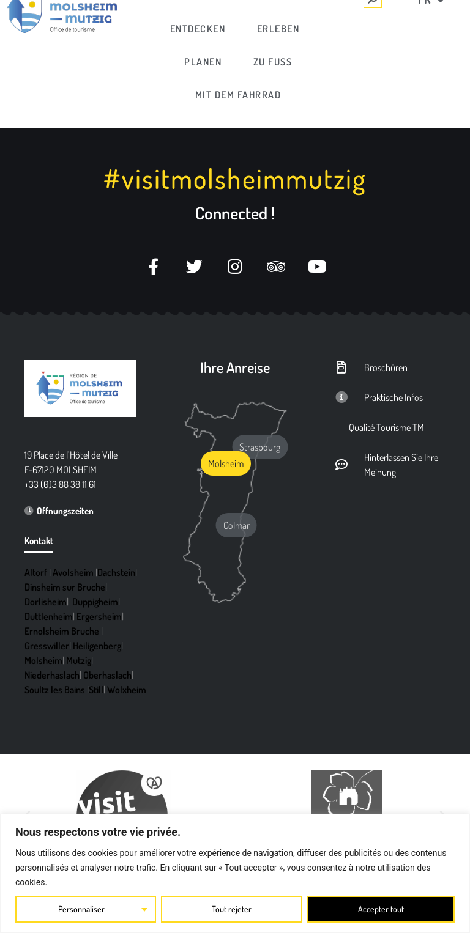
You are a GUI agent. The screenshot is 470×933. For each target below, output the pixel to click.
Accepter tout (381, 909)
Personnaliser (81, 909)
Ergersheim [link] (99, 616)
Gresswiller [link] (46, 646)
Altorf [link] (35, 572)
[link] (198, 28)
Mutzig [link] (78, 660)
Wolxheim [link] (126, 690)
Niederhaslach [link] (52, 675)
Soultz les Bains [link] (54, 690)
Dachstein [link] (116, 572)
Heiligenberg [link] (97, 646)
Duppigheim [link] (95, 602)
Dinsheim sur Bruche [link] (64, 587)
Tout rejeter (232, 909)
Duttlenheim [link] (48, 616)
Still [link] (96, 690)
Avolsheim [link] (73, 572)
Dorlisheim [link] (45, 602)
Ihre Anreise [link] (235, 367)
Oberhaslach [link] (107, 675)
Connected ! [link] (235, 213)
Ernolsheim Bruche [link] (61, 631)
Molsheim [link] (43, 660)
